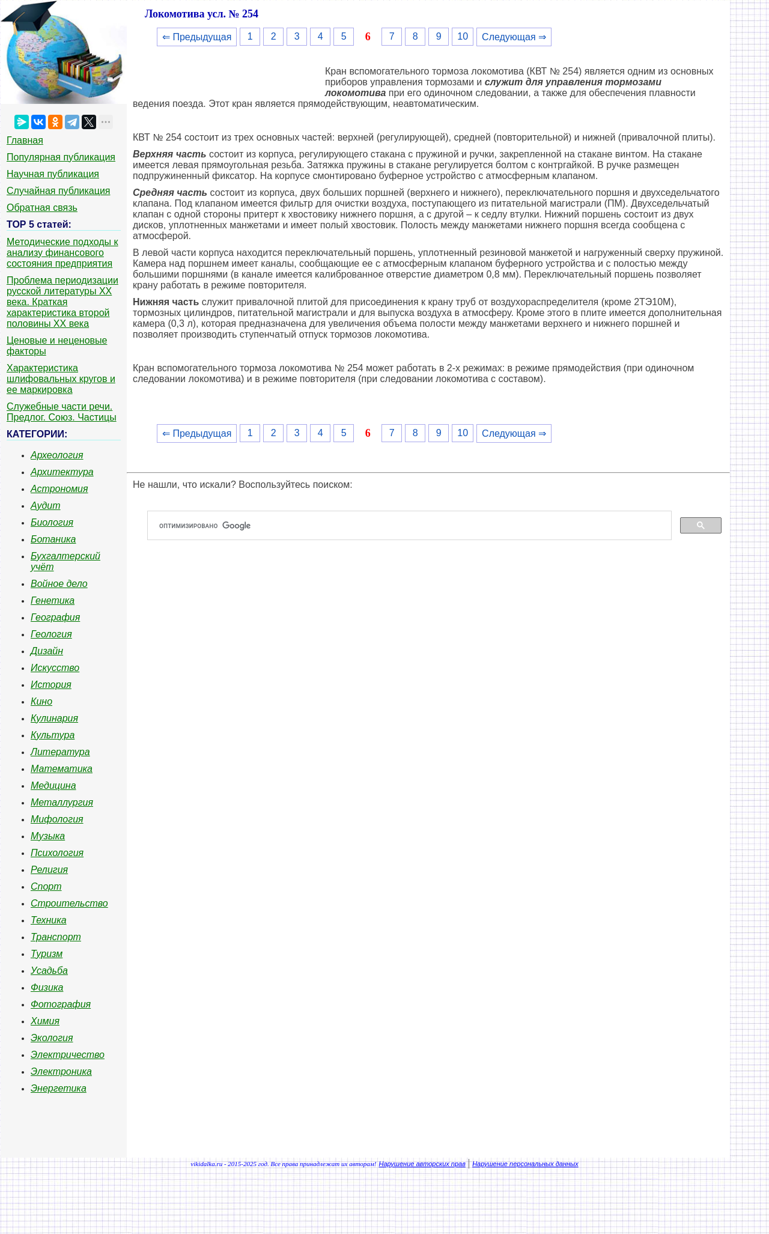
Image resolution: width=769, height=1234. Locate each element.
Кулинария (54, 718)
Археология (57, 455)
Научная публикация (53, 174)
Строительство (69, 903)
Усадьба (49, 970)
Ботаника (53, 539)
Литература (60, 752)
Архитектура (62, 472)
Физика (47, 987)
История (51, 684)
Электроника (61, 1071)
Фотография (61, 1004)
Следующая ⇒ (514, 37)
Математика (62, 769)
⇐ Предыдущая (196, 37)
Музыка (48, 836)
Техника (49, 920)
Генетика (52, 600)
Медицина (53, 785)
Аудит (46, 505)
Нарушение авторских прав (422, 1163)
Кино (41, 701)
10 (462, 36)
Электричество (68, 1055)
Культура (52, 735)
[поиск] (414, 525)
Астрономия (59, 489)
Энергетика (59, 1088)
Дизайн (47, 651)
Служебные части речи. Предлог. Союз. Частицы (62, 411)
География (55, 617)
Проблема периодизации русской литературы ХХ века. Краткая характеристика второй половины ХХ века (62, 302)
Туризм (46, 954)
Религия (49, 870)
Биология (52, 522)
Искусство (55, 668)
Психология (57, 853)
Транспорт (56, 937)
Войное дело (59, 584)
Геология (51, 634)
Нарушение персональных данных (525, 1163)
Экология (52, 1038)
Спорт (46, 886)
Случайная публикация (58, 191)
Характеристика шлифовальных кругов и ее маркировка (61, 379)
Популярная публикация (61, 157)
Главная (25, 140)
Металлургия (62, 802)
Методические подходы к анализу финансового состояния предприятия (62, 253)
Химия (45, 1021)
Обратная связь (42, 207)
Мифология (57, 819)
